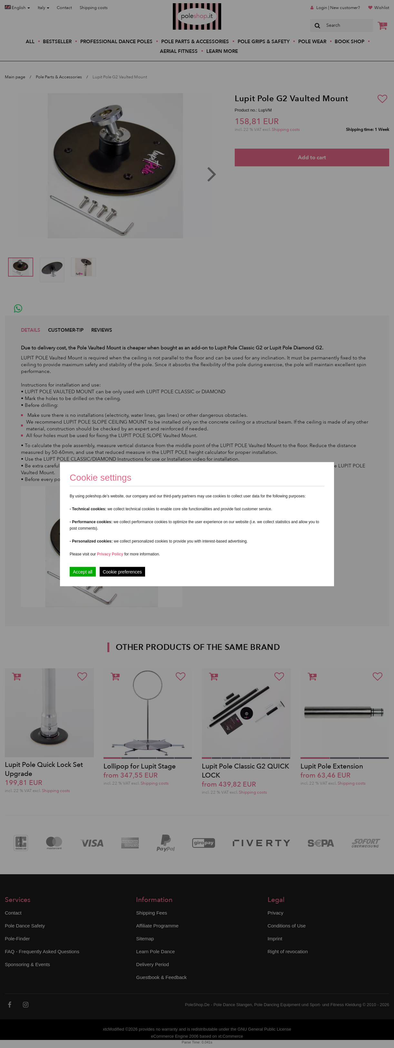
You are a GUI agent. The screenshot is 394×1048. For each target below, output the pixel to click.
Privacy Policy (110, 554)
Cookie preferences (122, 571)
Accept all (83, 571)
